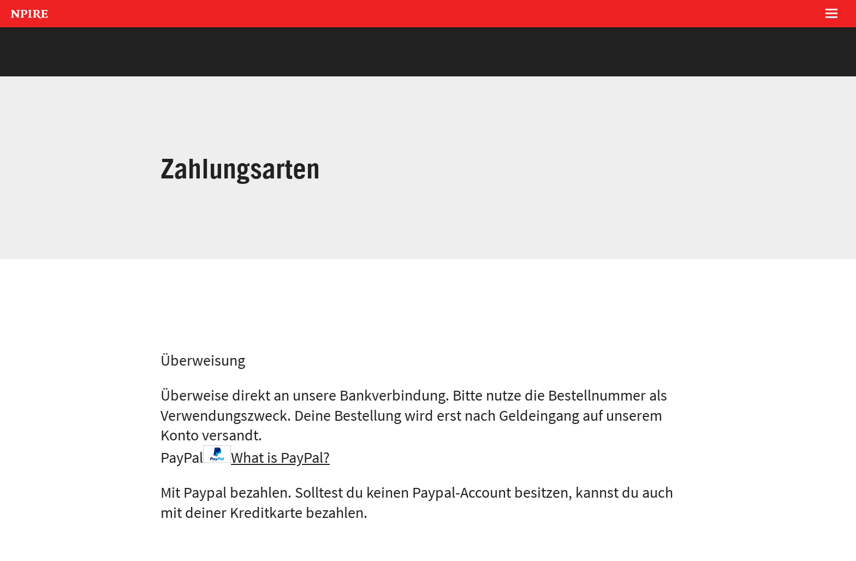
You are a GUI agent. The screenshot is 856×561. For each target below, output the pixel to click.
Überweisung (202, 360)
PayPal (245, 457)
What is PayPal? (280, 457)
